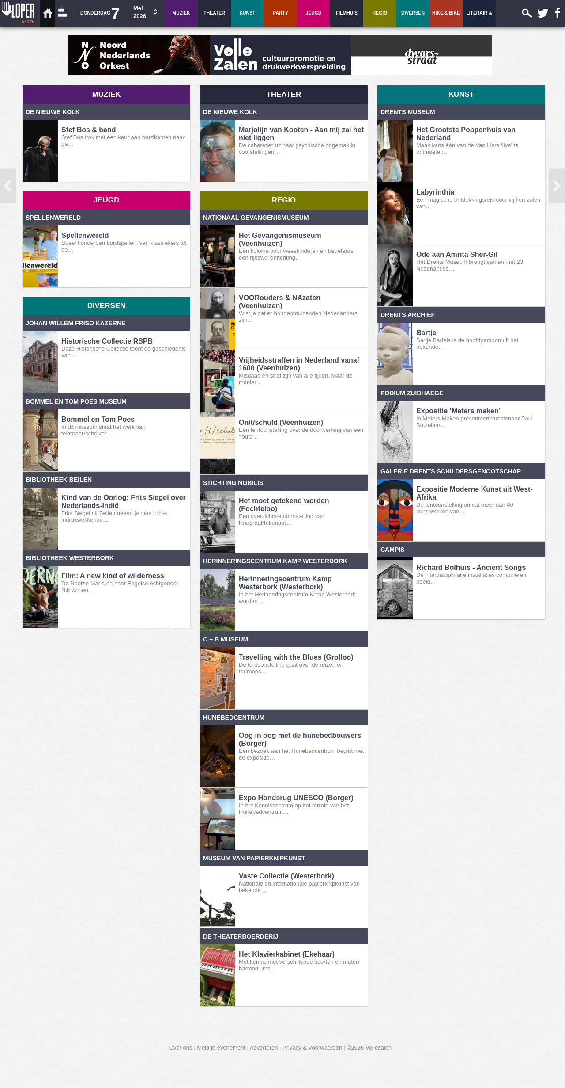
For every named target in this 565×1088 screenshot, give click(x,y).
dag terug (10, 212)
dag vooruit (554, 212)
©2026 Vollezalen (369, 1047)
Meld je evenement (221, 1047)
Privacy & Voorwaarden (312, 1047)
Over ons (180, 1047)
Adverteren (264, 1047)
